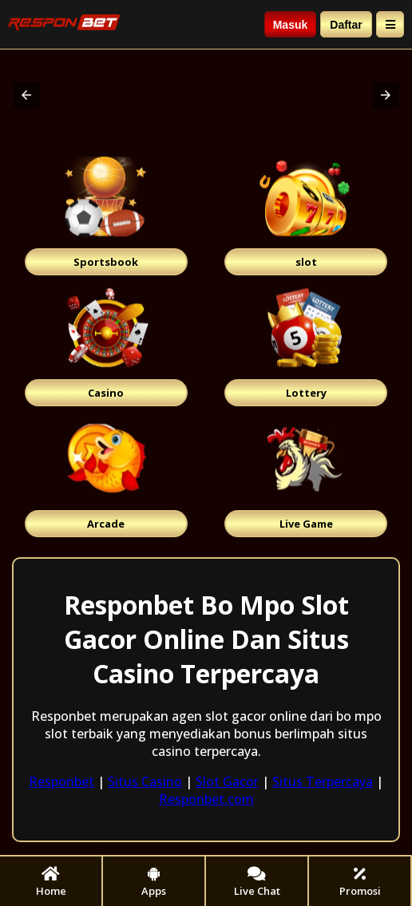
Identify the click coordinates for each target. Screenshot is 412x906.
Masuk (290, 24)
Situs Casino (145, 781)
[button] (26, 95)
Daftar (346, 24)
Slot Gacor (227, 781)
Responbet (61, 781)
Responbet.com (206, 799)
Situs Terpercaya (322, 781)
